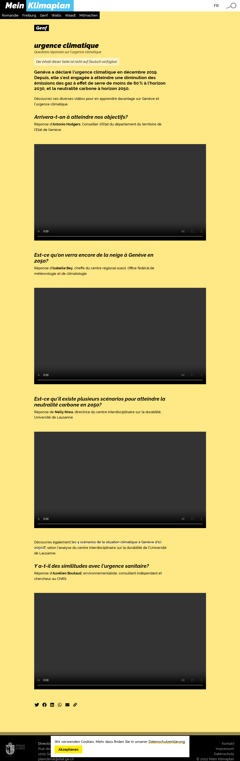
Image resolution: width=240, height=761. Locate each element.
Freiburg (29, 15)
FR (216, 5)
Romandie (10, 15)
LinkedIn (52, 705)
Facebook (44, 705)
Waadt (70, 15)
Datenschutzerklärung (167, 742)
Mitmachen (88, 15)
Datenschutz (224, 754)
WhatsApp (60, 705)
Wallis (56, 15)
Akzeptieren (68, 749)
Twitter (37, 705)
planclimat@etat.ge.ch (56, 759)
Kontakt (228, 744)
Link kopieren (75, 705)
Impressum (225, 749)
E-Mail (67, 705)
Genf (44, 15)
